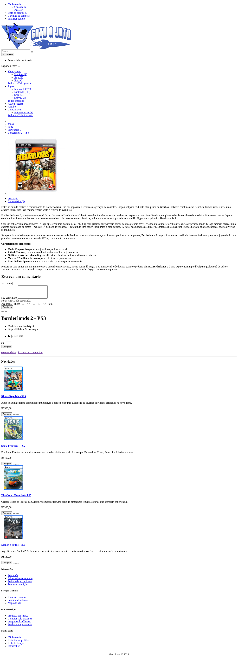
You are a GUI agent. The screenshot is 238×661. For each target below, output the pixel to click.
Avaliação (6, 306)
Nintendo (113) (22, 92)
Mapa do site (14, 605)
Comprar (7, 349)
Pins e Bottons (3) (23, 112)
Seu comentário (9, 300)
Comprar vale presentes (20, 621)
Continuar (7, 309)
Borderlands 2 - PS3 (18, 132)
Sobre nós (13, 577)
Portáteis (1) (20, 74)
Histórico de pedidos (18, 642)
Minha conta (14, 639)
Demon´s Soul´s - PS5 (13, 547)
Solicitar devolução (18, 602)
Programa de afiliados (19, 624)
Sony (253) (20, 97)
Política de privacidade (20, 583)
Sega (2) (18, 77)
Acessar (18, 9)
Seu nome (6, 283)
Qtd (3, 345)
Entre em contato (17, 599)
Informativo (14, 648)
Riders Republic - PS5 (13, 398)
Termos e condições (18, 586)
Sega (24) (19, 94)
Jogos (11, 86)
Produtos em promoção (20, 626)
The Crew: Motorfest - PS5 (16, 497)
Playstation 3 (14, 129)
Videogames (14, 71)
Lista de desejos (16, 645)
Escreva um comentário (30, 354)
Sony (10, 126)
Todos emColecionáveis (20, 115)
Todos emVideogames (19, 83)
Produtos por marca (18, 618)
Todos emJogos (16, 100)
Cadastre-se (20, 7)
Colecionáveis (15, 109)
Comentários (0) (16, 201)
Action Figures (15, 103)
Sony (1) (18, 80)
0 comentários (8, 354)
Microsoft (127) (22, 89)
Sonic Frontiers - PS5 (13, 448)
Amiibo (12, 106)
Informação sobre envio (20, 580)
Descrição (13, 198)
